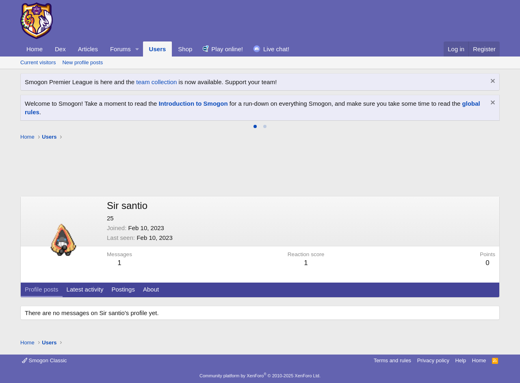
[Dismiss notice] (491, 82)
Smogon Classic (44, 360)
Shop (185, 49)
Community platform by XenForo (260, 375)
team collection (156, 81)
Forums (120, 49)
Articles (88, 49)
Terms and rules (392, 360)
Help (460, 360)
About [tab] (151, 289)
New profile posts (82, 62)
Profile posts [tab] (41, 289)
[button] (137, 49)
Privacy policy (433, 360)
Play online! (227, 49)
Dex (60, 49)
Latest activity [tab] (85, 289)
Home (34, 49)
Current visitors (38, 62)
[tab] (255, 126)
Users (157, 49)
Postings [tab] (123, 289)
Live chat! (276, 49)
